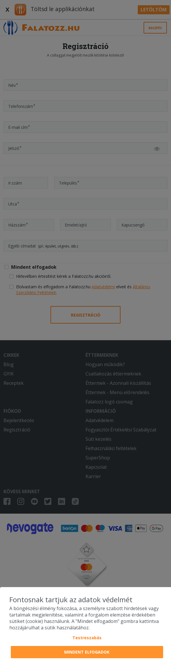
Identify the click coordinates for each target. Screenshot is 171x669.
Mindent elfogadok (86, 652)
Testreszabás (87, 637)
